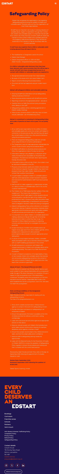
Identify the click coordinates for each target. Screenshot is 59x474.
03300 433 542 (10, 457)
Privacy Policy (9, 435)
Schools (7, 422)
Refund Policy (9, 438)
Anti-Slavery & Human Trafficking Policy (17, 431)
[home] (7, 3)
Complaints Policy (10, 433)
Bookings (8, 414)
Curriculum (8, 416)
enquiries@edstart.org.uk (13, 459)
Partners (8, 424)
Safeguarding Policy (11, 440)
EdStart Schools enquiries (13, 471)
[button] (55, 3)
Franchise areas (10, 419)
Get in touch (9, 427)
